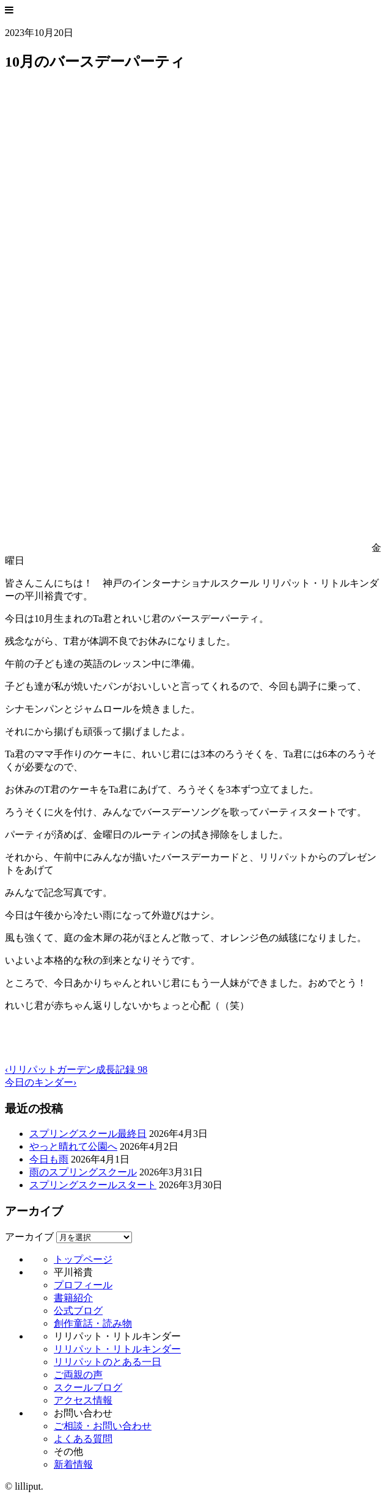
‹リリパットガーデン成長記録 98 (76, 1069)
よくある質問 (83, 1439)
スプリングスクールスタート (92, 1185)
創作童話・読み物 (93, 1323)
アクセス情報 (83, 1400)
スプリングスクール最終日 (88, 1133)
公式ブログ (78, 1310)
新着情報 (73, 1464)
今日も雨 (48, 1159)
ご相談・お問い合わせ (103, 1426)
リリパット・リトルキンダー (117, 1349)
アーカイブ (29, 1237)
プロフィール (83, 1285)
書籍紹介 (73, 1298)
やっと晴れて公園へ (73, 1146)
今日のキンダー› (40, 1082)
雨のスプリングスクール (83, 1172)
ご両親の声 (78, 1374)
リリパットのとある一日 (107, 1362)
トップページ (83, 1259)
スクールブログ (88, 1387)
